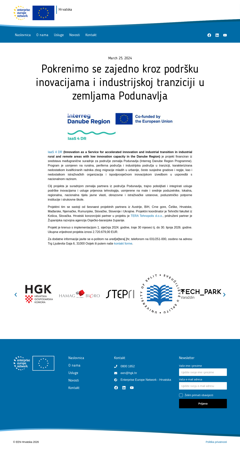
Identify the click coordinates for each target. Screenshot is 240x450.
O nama (42, 35)
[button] (15, 294)
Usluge (59, 35)
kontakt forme (123, 243)
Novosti (74, 35)
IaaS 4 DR (55, 152)
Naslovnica (23, 35)
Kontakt (91, 35)
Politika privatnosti (216, 441)
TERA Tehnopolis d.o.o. (147, 215)
